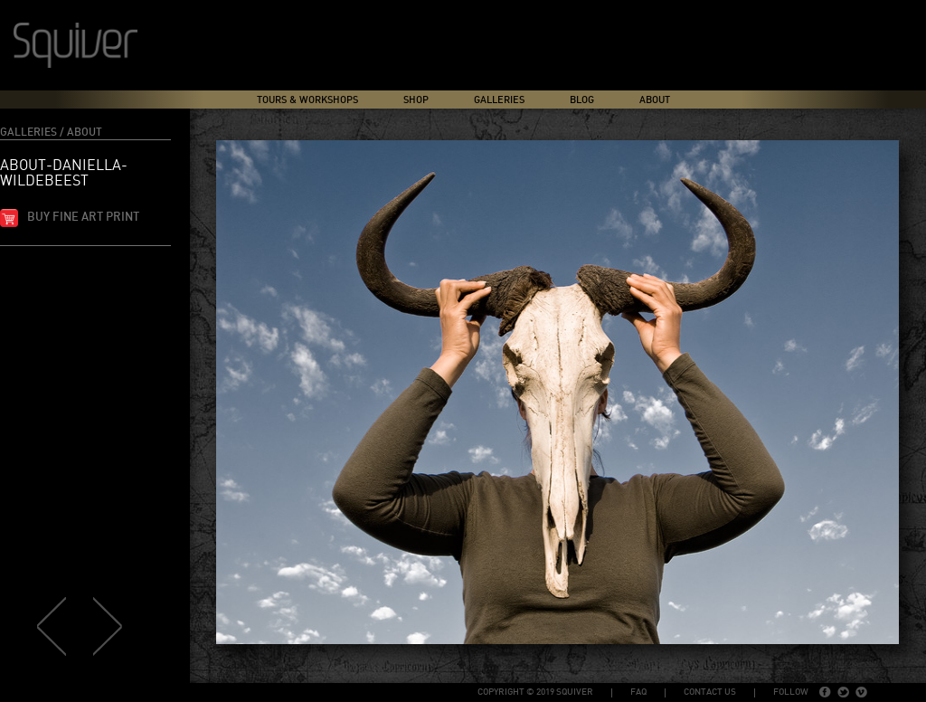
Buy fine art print (83, 217)
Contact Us (710, 692)
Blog (582, 100)
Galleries (499, 100)
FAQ (638, 692)
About (654, 100)
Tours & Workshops (307, 100)
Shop (416, 100)
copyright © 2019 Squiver (535, 692)
